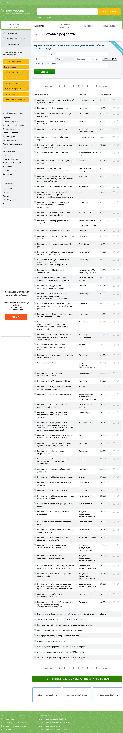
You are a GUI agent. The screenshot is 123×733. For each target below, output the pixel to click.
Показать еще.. (102, 86)
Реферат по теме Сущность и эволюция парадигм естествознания (54, 387)
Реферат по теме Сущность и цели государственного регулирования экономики (52, 414)
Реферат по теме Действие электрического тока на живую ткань (53, 169)
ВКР (69, 722)
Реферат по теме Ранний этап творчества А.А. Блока (55, 237)
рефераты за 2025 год (77, 695)
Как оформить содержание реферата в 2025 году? (59, 635)
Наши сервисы (110, 25)
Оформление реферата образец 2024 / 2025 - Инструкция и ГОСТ (65, 657)
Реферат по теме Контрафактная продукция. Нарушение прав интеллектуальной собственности (52, 295)
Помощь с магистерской (13, 72)
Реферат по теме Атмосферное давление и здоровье (55, 512)
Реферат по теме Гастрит (48, 363)
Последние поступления (64, 25)
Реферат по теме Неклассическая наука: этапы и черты (54, 114)
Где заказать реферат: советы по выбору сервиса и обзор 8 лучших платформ (71, 614)
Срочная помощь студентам (14, 99)
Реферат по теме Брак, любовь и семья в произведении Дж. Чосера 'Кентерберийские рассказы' (55, 604)
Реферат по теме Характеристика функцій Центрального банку (55, 101)
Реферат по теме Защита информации (54, 394)
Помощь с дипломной (12, 61)
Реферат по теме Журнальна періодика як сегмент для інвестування (55, 315)
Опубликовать (13, 44)
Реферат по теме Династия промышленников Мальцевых (50, 286)
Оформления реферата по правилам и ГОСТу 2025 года (61, 652)
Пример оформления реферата (51, 641)
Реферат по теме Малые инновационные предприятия (55, 161)
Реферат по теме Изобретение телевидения (50, 271)
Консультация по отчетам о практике (53, 729)
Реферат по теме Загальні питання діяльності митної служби (52, 538)
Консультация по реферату (49, 726)
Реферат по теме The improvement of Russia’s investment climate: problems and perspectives (55, 306)
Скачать (114, 100)
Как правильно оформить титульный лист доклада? (60, 630)
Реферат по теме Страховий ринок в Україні (53, 138)
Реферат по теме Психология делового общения (54, 483)
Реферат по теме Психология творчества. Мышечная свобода (55, 497)
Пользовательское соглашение (14, 722)
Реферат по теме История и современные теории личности (55, 530)
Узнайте (16, 316)
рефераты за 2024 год (107, 695)
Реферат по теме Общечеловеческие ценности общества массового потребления (53, 204)
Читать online (118, 100)
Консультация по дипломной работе (53, 722)
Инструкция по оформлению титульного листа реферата (62, 646)
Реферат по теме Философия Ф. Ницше (54, 381)
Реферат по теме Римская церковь (52, 108)
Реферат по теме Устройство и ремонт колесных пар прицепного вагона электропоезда (54, 336)
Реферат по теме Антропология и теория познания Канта (55, 356)
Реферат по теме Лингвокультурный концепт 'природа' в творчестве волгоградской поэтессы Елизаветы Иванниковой (53, 325)
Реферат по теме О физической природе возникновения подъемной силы (55, 436)
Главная (36, 34)
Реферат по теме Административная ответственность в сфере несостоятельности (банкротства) (53, 262)
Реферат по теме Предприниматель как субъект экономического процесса (54, 444)
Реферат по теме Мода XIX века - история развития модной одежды (55, 253)
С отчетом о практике (12, 67)
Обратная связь (7, 719)
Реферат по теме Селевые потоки (52, 490)
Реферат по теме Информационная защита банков (52, 221)
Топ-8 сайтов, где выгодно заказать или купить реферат (61, 619)
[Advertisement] (16, 247)
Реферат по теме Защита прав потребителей (50, 452)
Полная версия (7, 729)
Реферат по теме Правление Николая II (54, 230)
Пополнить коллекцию (13, 25)
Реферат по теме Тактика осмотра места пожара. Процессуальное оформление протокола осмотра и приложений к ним (55, 586)
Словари (88, 25)
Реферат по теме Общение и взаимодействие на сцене (49, 595)
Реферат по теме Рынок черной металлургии (51, 122)
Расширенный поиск (45, 17)
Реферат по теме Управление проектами (55, 186)
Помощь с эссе (9, 94)
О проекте (5, 2)
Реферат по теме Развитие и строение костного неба (54, 574)
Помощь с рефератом (12, 83)
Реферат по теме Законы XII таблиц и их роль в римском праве (54, 146)
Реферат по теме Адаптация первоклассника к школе (49, 374)
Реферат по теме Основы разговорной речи (54, 245)
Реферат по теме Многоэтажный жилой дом (54, 523)
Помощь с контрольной (13, 89)
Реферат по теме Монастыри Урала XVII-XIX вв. (54, 504)
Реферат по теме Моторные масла (52, 129)
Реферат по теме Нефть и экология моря (55, 477)
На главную (12, 33)
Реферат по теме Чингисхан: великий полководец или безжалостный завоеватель (53, 461)
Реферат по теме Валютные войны (52, 152)
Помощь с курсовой (11, 78)
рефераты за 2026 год (47, 695)
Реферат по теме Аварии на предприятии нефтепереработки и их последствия (55, 567)
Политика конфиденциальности (14, 726)
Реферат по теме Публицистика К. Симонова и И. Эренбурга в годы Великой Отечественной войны (55, 178)
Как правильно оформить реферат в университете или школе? (64, 625)
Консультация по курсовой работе (52, 719)
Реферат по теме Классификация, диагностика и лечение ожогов (52, 546)
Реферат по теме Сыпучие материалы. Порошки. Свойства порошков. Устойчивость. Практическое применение (55, 194)
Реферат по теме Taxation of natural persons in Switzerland (52, 405)
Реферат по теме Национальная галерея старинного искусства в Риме (55, 213)
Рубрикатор (38, 25)
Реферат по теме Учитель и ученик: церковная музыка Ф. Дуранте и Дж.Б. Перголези (53, 347)
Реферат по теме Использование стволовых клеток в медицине (51, 556)
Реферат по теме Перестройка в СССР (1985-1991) (53, 470)
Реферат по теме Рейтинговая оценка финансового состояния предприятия (54, 279)
